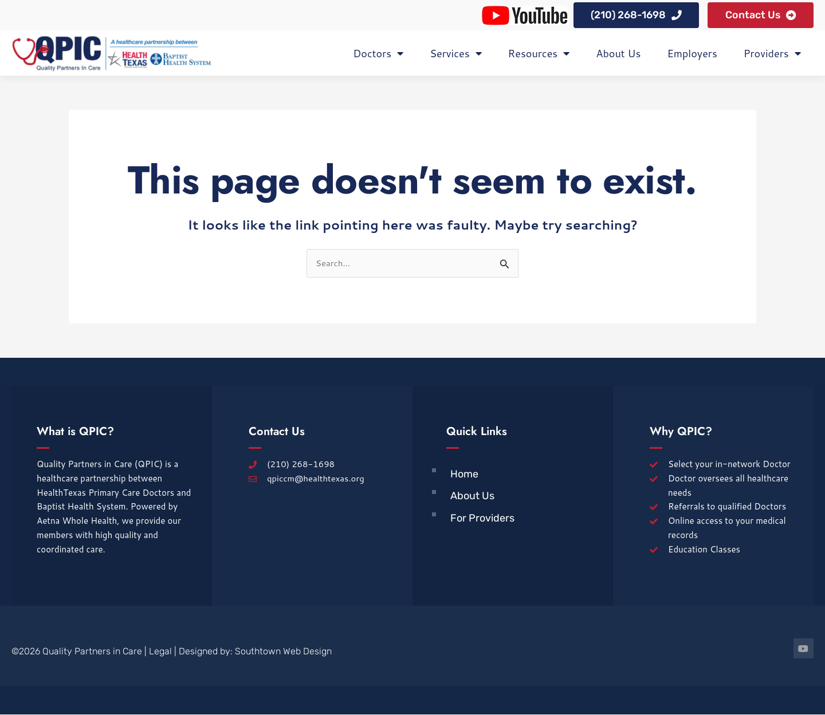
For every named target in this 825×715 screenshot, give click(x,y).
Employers (692, 53)
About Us (618, 53)
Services (455, 54)
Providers (772, 54)
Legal (160, 651)
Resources (539, 54)
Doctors (378, 54)
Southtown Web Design (283, 651)
